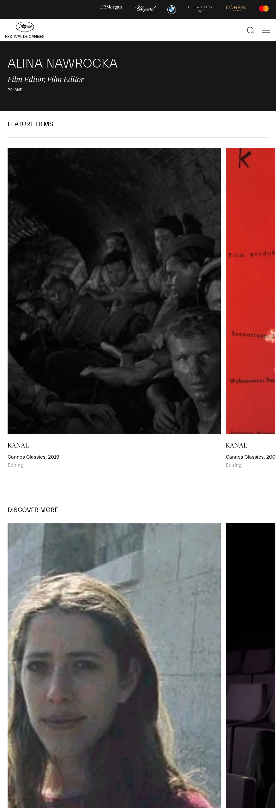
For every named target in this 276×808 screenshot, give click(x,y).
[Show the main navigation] (266, 30)
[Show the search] (251, 30)
